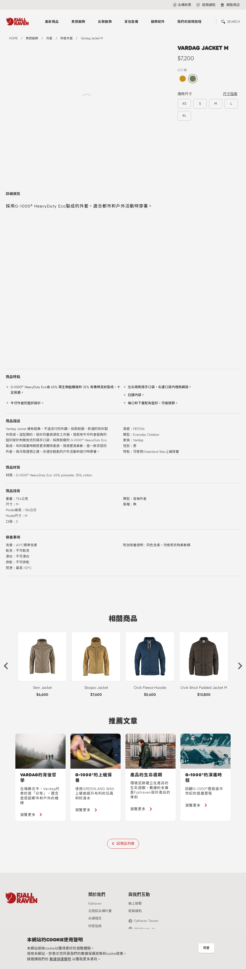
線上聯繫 (135, 904)
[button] (6, 666)
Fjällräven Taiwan (146, 921)
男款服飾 (78, 22)
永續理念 (95, 918)
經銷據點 (135, 911)
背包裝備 (131, 22)
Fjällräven (95, 904)
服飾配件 (158, 22)
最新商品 (52, 22)
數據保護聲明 (60, 959)
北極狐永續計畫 (100, 911)
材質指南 (95, 926)
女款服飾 (105, 22)
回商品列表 (126, 843)
